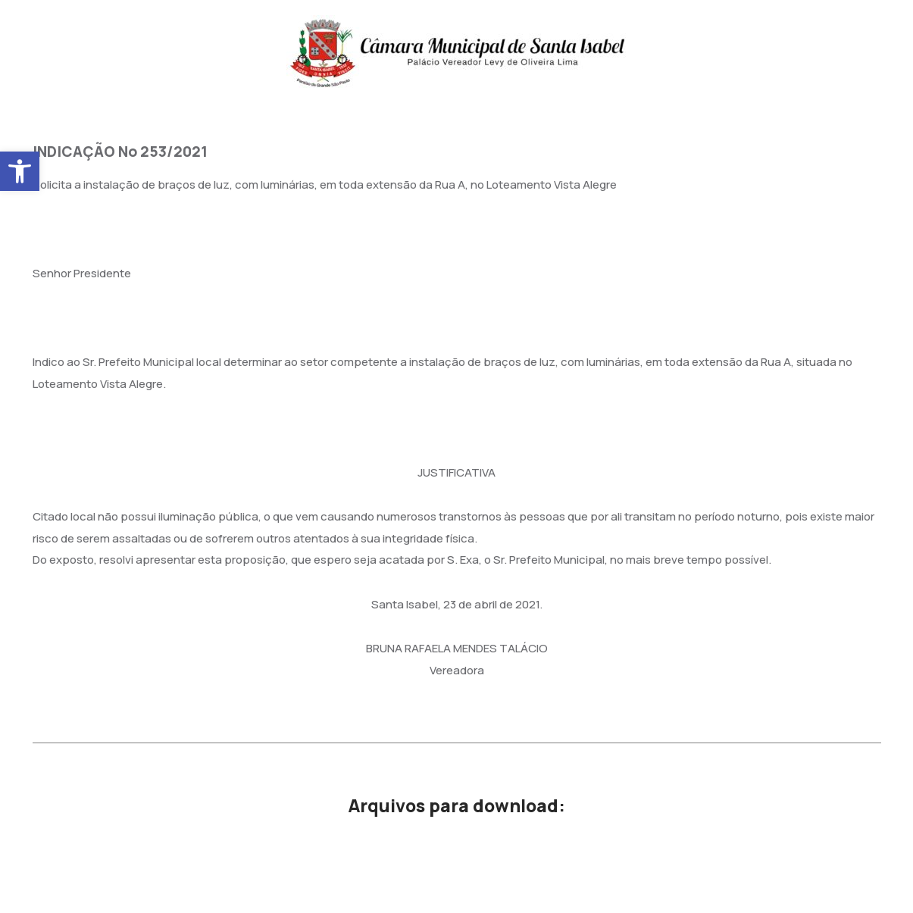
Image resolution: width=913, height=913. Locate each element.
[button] (19, 171)
